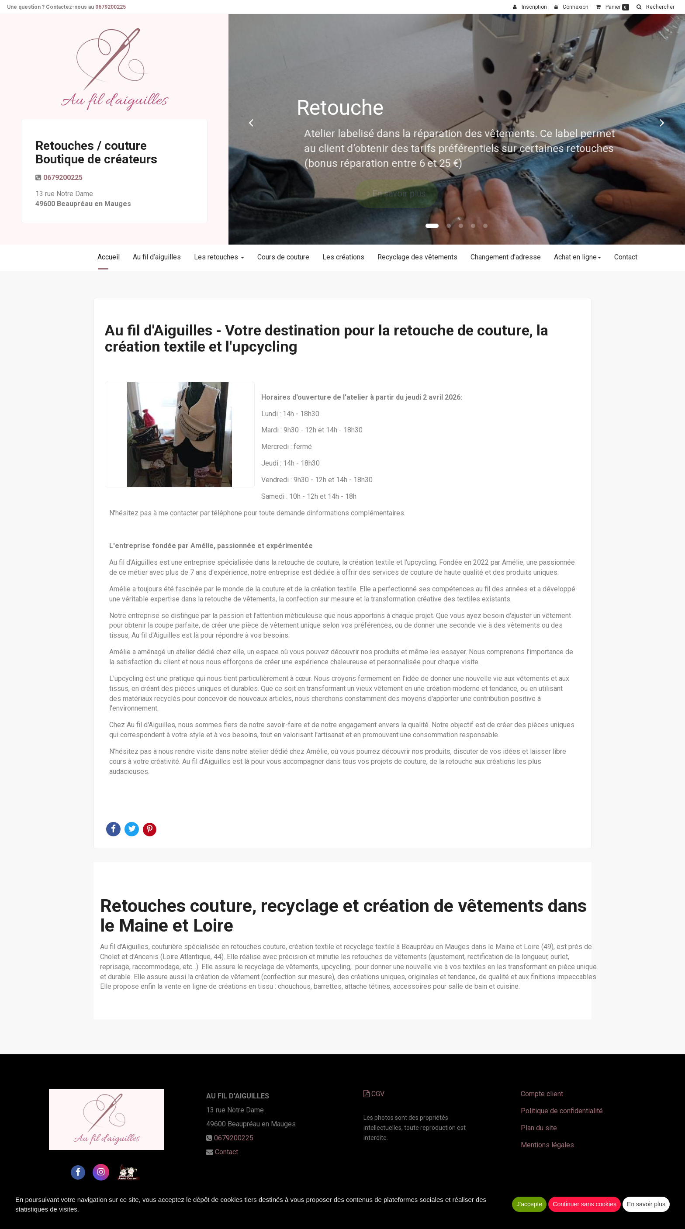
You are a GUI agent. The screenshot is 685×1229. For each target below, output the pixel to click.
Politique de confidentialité (562, 1111)
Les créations (343, 257)
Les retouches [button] (219, 257)
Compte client (542, 1094)
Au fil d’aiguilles (157, 257)
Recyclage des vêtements (417, 257)
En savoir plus (646, 1204)
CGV (373, 1094)
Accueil (108, 257)
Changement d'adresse (506, 257)
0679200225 (63, 177)
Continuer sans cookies (584, 1204)
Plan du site (539, 1128)
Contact (625, 257)
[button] (251, 122)
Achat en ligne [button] (577, 257)
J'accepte (529, 1204)
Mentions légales (547, 1145)
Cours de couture (283, 257)
